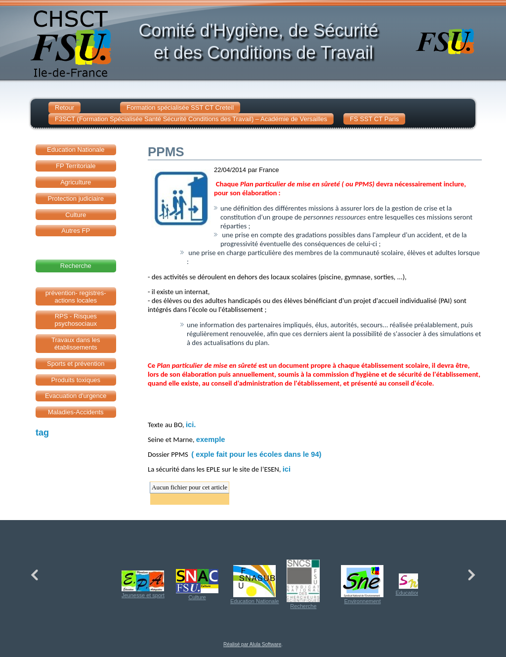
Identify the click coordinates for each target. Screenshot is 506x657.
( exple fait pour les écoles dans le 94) (256, 454)
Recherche (303, 584)
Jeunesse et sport (143, 584)
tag (42, 433)
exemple (210, 439)
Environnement (362, 584)
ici (287, 469)
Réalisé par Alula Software (252, 644)
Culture (197, 584)
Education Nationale (254, 584)
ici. (191, 425)
